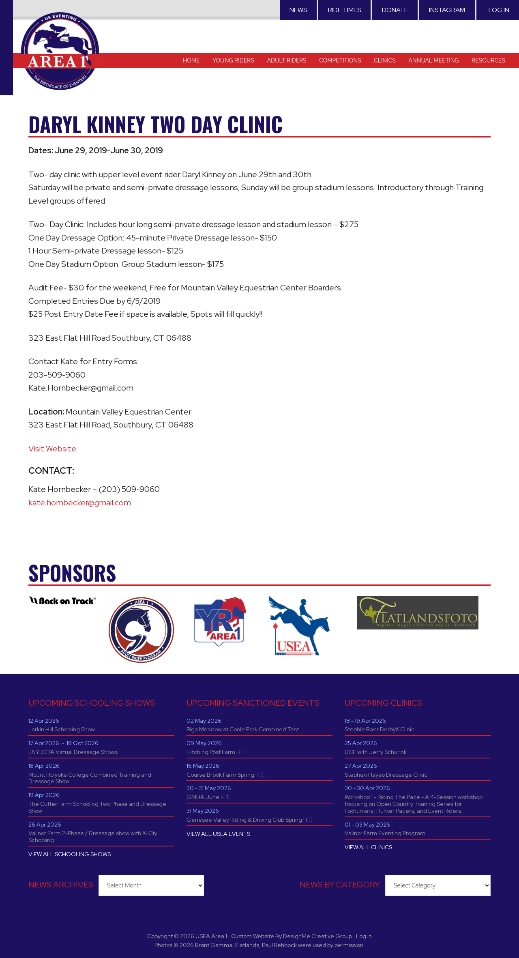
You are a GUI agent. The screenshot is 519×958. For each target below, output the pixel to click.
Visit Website (52, 448)
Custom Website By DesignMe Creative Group (291, 936)
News (298, 10)
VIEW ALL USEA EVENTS (218, 834)
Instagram (447, 10)
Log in (499, 10)
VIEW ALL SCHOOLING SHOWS (69, 854)
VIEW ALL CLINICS (368, 847)
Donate (395, 10)
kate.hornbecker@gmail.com (79, 502)
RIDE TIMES (344, 10)
